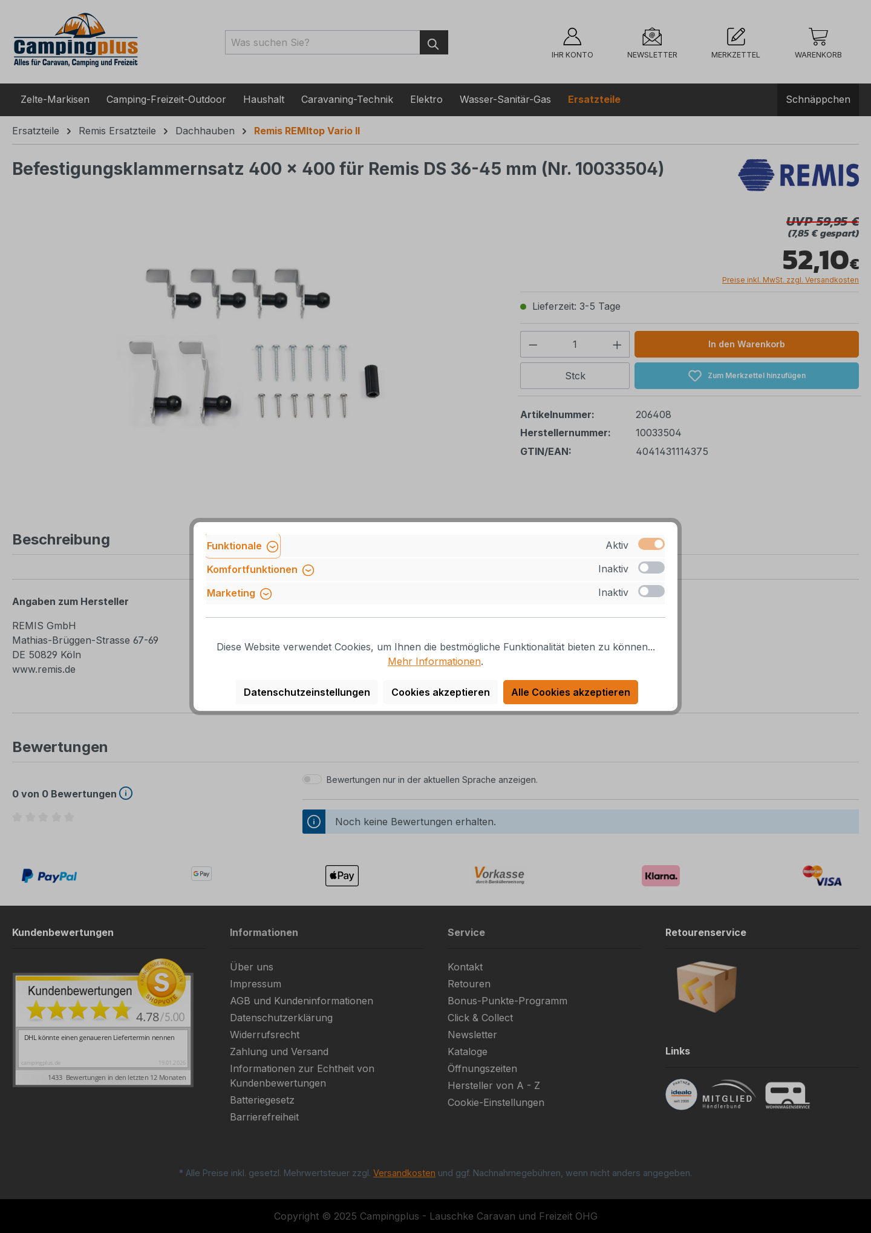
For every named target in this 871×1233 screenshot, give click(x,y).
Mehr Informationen (434, 661)
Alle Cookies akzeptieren (570, 692)
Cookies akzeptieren (440, 692)
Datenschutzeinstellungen (307, 692)
